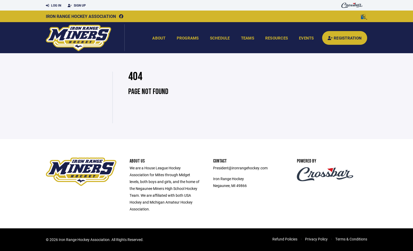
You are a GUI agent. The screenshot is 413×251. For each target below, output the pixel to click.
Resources (276, 38)
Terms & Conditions (351, 239)
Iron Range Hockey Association (81, 16)
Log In (53, 5)
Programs (188, 38)
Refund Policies (284, 239)
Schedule (220, 38)
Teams (247, 38)
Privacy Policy (316, 239)
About (158, 38)
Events (306, 38)
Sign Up (77, 5)
